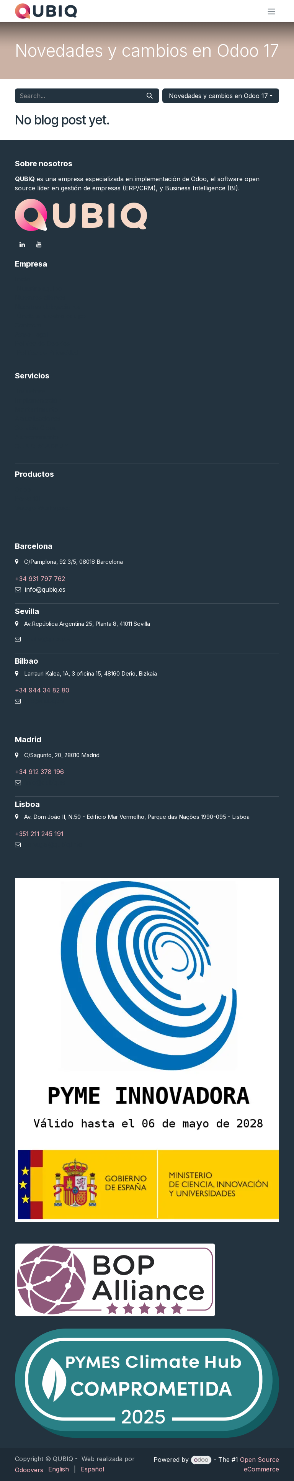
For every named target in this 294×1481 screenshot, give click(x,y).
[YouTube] (39, 244)
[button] (220, 95)
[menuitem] (58, 1469)
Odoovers (29, 1470)
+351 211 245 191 (39, 834)
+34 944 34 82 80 (42, 690)
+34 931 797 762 (40, 579)
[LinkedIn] (22, 244)
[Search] (149, 95)
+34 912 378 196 (39, 772)
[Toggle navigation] (271, 11)
